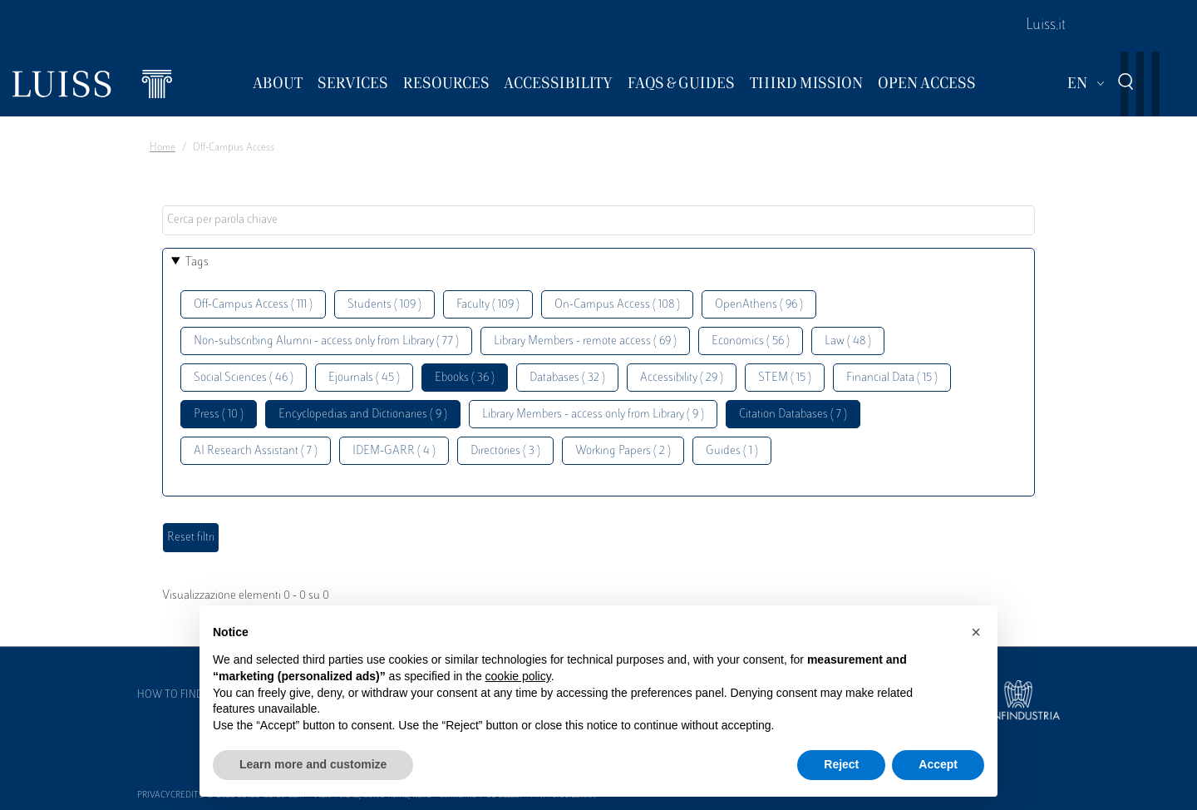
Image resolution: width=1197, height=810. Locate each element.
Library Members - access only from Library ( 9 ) (593, 414)
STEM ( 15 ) (784, 378)
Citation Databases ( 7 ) (793, 414)
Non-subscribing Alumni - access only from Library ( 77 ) (326, 341)
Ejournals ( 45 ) (364, 378)
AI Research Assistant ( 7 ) (256, 451)
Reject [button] (841, 764)
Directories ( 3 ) (505, 451)
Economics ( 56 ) (751, 341)
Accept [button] (938, 764)
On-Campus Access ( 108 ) (617, 305)
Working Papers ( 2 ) (623, 451)
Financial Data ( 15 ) (892, 378)
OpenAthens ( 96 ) (759, 305)
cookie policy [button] (518, 676)
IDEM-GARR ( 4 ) (394, 451)
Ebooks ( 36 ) (465, 378)
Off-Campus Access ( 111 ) (253, 305)
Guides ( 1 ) (732, 451)
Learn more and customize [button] (313, 764)
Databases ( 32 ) (567, 378)
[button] (976, 632)
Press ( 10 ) (219, 414)
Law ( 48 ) (848, 341)
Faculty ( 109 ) (488, 305)
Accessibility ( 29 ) (681, 378)
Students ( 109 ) (384, 305)
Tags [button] (197, 262)
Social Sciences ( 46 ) (243, 378)
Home (162, 148)
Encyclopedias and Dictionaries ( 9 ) (362, 414)
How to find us (178, 695)
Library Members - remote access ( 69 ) (585, 341)
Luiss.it (1046, 25)
